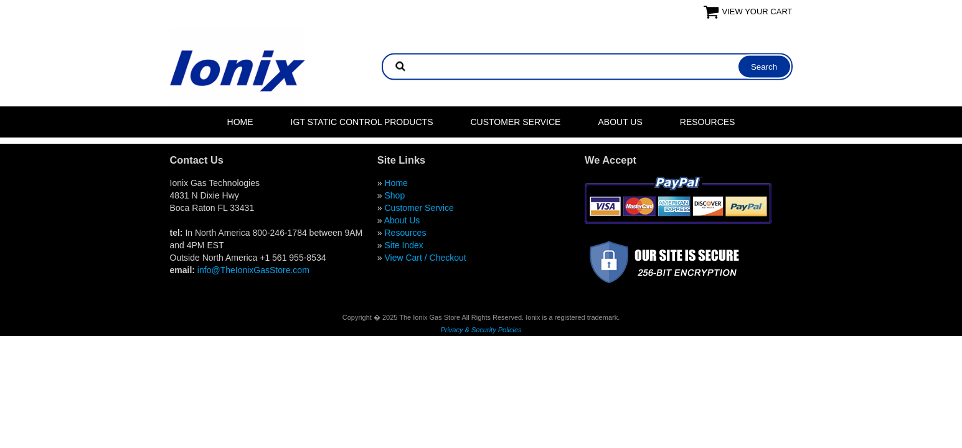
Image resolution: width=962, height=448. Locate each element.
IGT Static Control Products (362, 122)
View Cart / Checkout (425, 258)
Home (240, 122)
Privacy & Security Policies (480, 330)
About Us (620, 122)
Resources (707, 122)
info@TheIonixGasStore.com (253, 270)
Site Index (403, 245)
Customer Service (515, 122)
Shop (394, 195)
